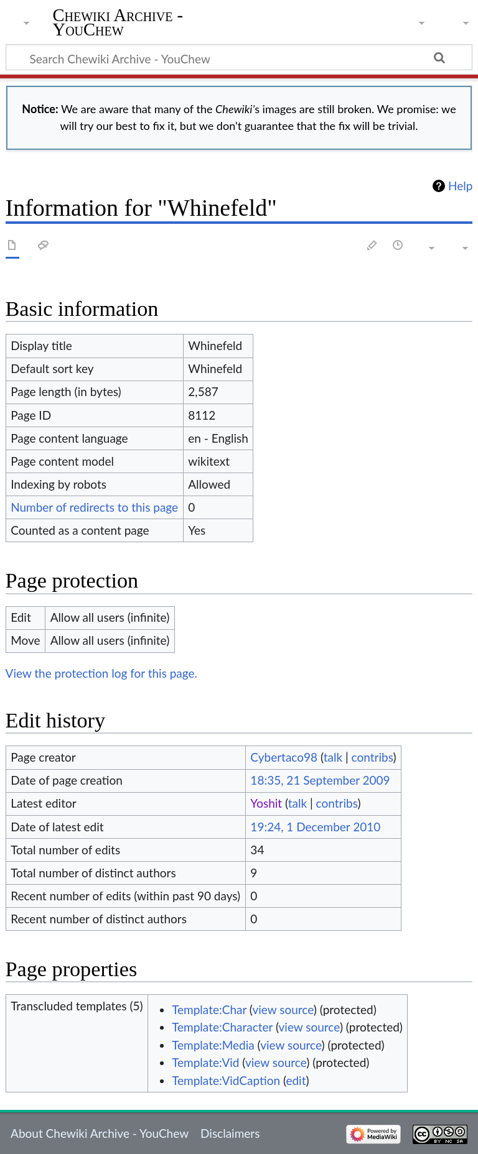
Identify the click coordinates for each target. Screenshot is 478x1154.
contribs (372, 757)
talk (333, 757)
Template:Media (213, 1045)
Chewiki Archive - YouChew (118, 23)
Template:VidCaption (226, 1080)
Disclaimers (230, 1133)
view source (282, 1009)
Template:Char (209, 1009)
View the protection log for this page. (102, 673)
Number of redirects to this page (94, 507)
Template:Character (222, 1027)
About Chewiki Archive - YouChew (100, 1133)
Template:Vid (205, 1062)
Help (460, 186)
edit (296, 1080)
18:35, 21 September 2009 (320, 780)
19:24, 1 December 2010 (315, 826)
